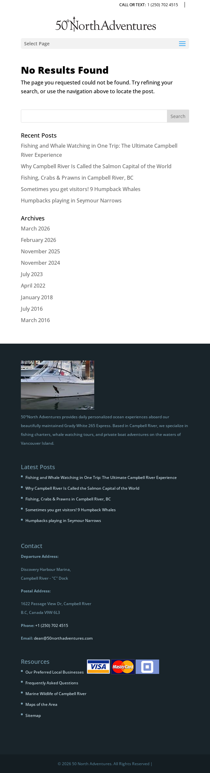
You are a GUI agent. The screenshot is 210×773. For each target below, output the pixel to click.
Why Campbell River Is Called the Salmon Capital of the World (96, 166)
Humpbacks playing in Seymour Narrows (71, 200)
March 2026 (35, 228)
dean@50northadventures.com (63, 638)
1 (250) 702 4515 (162, 4)
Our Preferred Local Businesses (54, 672)
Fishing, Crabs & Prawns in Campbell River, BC (77, 177)
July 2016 (32, 308)
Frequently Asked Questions (51, 683)
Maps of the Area (41, 704)
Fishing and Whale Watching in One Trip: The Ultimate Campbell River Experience (101, 477)
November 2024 (40, 262)
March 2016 (35, 320)
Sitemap (33, 715)
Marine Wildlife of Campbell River (55, 693)
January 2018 (37, 297)
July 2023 (32, 274)
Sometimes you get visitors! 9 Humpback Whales (81, 189)
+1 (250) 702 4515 (51, 625)
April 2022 (33, 285)
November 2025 (40, 251)
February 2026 (38, 240)
